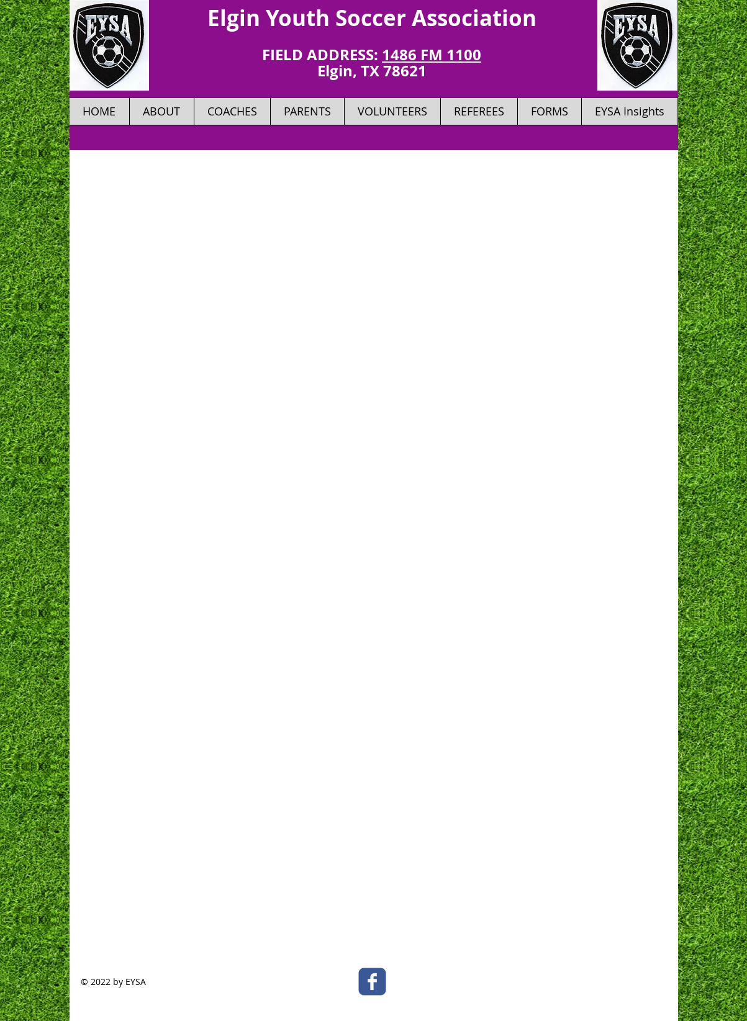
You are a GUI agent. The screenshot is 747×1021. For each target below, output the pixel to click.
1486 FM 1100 (431, 54)
